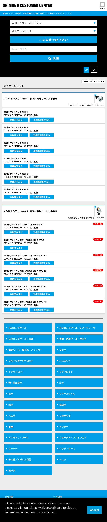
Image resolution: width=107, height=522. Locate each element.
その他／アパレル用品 (19, 459)
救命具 (11, 470)
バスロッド (65, 360)
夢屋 (10, 426)
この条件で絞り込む (53, 39)
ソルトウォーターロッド (20, 360)
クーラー (13, 448)
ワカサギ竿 (65, 415)
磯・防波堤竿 (15, 382)
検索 (53, 58)
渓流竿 (62, 404)
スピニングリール (17, 327)
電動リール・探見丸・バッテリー (25, 349)
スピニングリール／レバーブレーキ (77, 327)
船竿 (61, 382)
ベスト (62, 459)
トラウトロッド (16, 371)
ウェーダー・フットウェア (72, 437)
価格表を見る (16, 119)
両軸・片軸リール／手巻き (44, 13)
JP (86, 69)
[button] (6, 517)
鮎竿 (10, 404)
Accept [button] (94, 510)
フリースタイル (67, 393)
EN (94, 69)
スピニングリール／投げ (20, 338)
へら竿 (11, 415)
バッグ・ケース (67, 448)
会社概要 (9, 496)
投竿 (10, 393)
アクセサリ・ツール (18, 437)
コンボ (62, 349)
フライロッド (66, 371)
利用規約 (58, 496)
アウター (63, 426)
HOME (5, 13)
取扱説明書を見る (41, 119)
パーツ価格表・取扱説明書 (21, 13)
